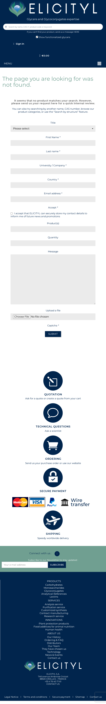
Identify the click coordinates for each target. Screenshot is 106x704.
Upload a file (53, 310)
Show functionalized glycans (53, 37)
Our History (54, 637)
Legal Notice (11, 696)
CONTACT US (53, 684)
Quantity (53, 237)
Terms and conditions (35, 696)
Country (53, 179)
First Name (53, 137)
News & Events (53, 654)
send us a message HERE (67, 32)
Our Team (54, 646)
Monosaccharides (54, 587)
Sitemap (80, 696)
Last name (53, 151)
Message (53, 251)
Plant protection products (54, 623)
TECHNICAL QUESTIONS (53, 426)
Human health (53, 629)
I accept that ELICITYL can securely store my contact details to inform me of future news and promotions (49, 215)
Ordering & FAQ (53, 640)
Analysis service (54, 604)
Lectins (54, 596)
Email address (53, 193)
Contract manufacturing (54, 613)
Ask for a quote (34, 398)
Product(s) (53, 223)
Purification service (54, 607)
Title (53, 122)
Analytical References (54, 593)
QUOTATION (53, 394)
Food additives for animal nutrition (54, 626)
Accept (53, 207)
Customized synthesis (54, 610)
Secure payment (61, 696)
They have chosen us (54, 648)
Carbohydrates (53, 584)
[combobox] (53, 27)
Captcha (53, 325)
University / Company (53, 165)
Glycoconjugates (54, 590)
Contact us (54, 657)
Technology (54, 651)
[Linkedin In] (57, 553)
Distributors (54, 643)
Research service (54, 616)
